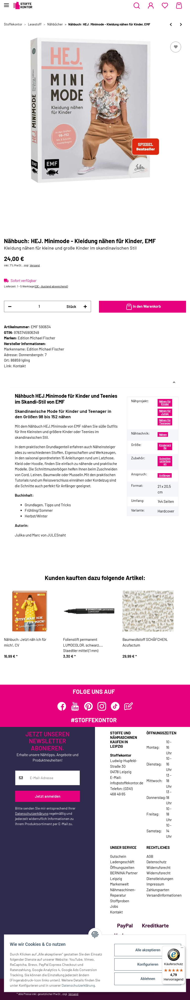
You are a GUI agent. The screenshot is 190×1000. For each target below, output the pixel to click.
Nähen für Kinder (165, 403)
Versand (35, 265)
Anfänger (164, 475)
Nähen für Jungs (165, 412)
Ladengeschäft (122, 862)
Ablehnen (145, 979)
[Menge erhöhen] (85, 306)
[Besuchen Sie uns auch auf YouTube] (75, 706)
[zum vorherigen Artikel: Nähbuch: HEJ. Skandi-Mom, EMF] (171, 24)
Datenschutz (156, 862)
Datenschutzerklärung (31, 813)
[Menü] (182, 949)
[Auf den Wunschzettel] (175, 47)
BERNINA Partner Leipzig (124, 876)
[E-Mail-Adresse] (53, 777)
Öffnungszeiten (122, 867)
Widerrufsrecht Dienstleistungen (159, 876)
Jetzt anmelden (47, 796)
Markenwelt (119, 884)
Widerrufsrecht (158, 867)
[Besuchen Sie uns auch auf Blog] (128, 706)
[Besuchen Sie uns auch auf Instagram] (101, 706)
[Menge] (39, 306)
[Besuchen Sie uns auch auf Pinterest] (88, 706)
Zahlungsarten (157, 889)
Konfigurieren (145, 964)
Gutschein (118, 856)
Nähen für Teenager (165, 421)
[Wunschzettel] (165, 5)
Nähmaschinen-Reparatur (123, 892)
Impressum (155, 884)
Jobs (114, 906)
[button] (137, 5)
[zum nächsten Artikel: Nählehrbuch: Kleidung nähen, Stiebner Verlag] (181, 24)
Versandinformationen (164, 895)
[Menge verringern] (9, 306)
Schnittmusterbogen (164, 461)
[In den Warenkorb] (142, 307)
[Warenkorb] (179, 5)
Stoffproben (119, 901)
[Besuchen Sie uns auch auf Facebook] (61, 706)
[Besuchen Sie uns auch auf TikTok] (115, 706)
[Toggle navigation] (6, 3)
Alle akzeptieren (145, 950)
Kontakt (19, 366)
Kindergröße (165, 446)
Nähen (163, 434)
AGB (149, 856)
